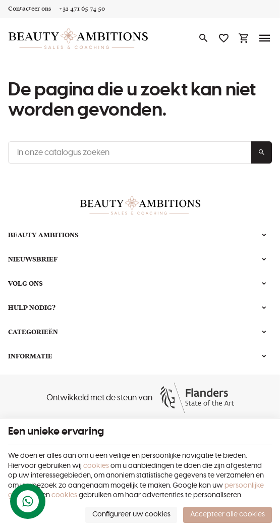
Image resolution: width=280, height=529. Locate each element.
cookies (96, 465)
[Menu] (265, 38)
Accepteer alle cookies (227, 514)
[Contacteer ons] (29, 9)
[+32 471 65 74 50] (82, 9)
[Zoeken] (203, 38)
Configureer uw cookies (131, 514)
